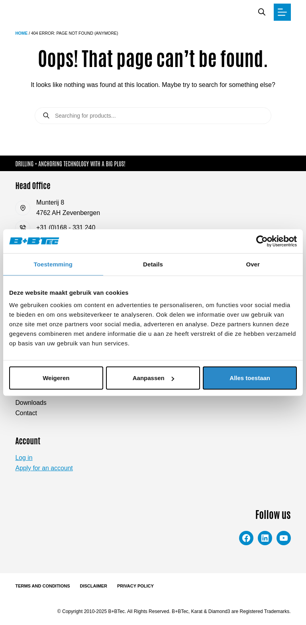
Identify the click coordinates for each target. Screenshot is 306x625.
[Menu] (282, 12)
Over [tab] (253, 263)
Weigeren (56, 378)
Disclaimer (93, 586)
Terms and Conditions (42, 586)
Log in (24, 457)
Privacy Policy (135, 586)
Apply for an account (44, 468)
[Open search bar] (262, 12)
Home (21, 33)
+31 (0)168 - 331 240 (66, 227)
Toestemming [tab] (53, 263)
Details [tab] (153, 263)
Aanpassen (153, 378)
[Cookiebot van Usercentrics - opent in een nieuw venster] (262, 241)
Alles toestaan (250, 378)
